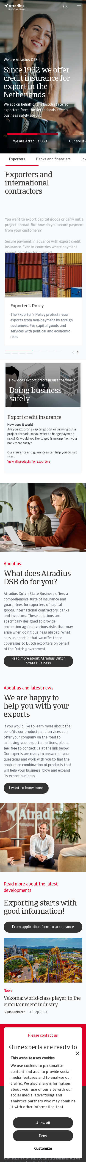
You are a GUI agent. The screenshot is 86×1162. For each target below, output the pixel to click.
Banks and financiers (53, 159)
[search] (65, 7)
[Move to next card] (66, 352)
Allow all (43, 1123)
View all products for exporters (28, 462)
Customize (43, 1149)
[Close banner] (77, 1054)
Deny (43, 1136)
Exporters (17, 159)
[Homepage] (16, 7)
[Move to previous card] (61, 352)
